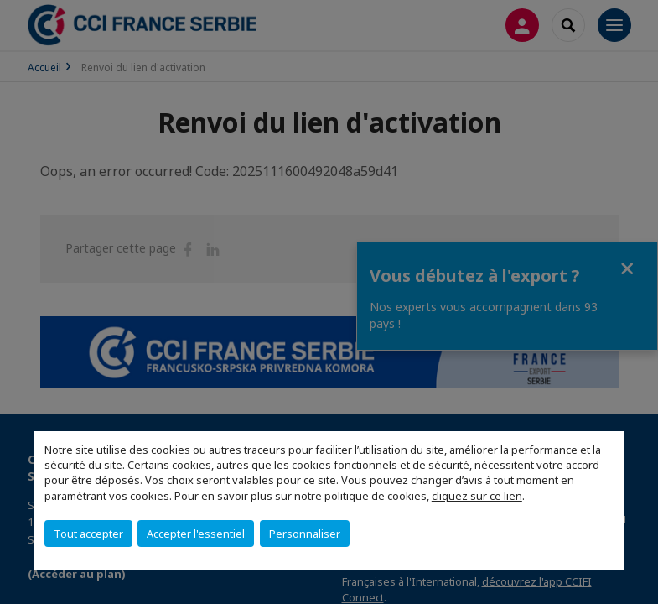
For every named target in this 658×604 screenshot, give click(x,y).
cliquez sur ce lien (477, 495)
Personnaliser (304, 533)
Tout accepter (88, 533)
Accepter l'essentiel (196, 533)
